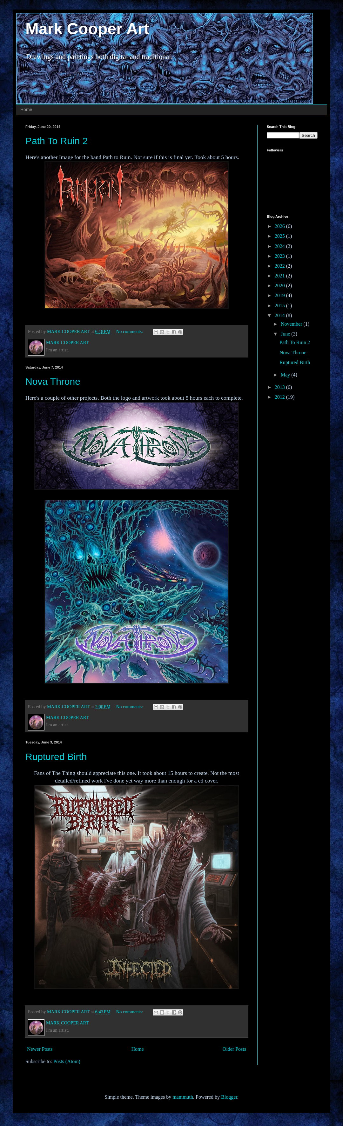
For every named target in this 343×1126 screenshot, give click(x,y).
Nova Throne (52, 381)
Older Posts (234, 1049)
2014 (280, 315)
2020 (280, 285)
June (286, 333)
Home (26, 109)
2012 (280, 397)
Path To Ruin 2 (56, 141)
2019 (280, 295)
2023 (280, 256)
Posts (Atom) (66, 1061)
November (292, 324)
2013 (280, 387)
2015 (280, 305)
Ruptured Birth (56, 756)
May (286, 374)
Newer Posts (39, 1049)
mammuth (182, 1097)
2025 (280, 236)
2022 (280, 266)
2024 (280, 246)
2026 (280, 226)
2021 (280, 275)
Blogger (229, 1097)
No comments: (130, 331)
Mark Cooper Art (87, 29)
